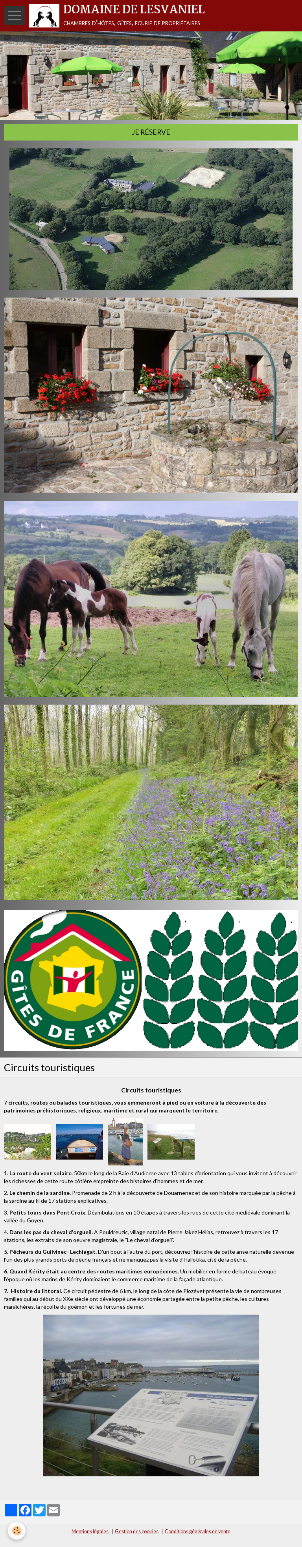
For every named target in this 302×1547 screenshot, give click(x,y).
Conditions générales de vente (197, 1531)
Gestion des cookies (136, 1531)
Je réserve (151, 132)
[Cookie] (17, 1531)
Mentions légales (90, 1531)
